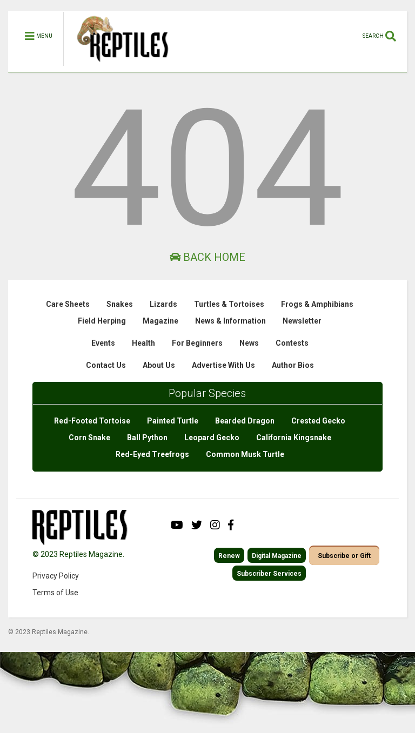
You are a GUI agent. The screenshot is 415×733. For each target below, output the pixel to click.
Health (143, 343)
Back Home (207, 257)
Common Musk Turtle (245, 454)
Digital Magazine (277, 556)
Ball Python (147, 437)
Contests (292, 343)
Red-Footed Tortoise (92, 420)
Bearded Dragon (245, 420)
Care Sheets (68, 304)
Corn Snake (89, 437)
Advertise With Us (223, 365)
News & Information (230, 321)
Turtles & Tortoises (229, 304)
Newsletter (302, 321)
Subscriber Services (269, 573)
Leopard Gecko (211, 437)
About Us (159, 365)
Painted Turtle (172, 420)
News (249, 343)
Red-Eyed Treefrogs (152, 454)
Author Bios (293, 365)
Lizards (163, 304)
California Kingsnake (293, 437)
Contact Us (106, 365)
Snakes (119, 304)
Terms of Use (55, 592)
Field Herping (102, 321)
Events (103, 343)
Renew (229, 556)
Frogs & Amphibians (317, 304)
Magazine (160, 321)
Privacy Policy (55, 575)
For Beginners (197, 343)
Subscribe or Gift (344, 556)
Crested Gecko (318, 420)
